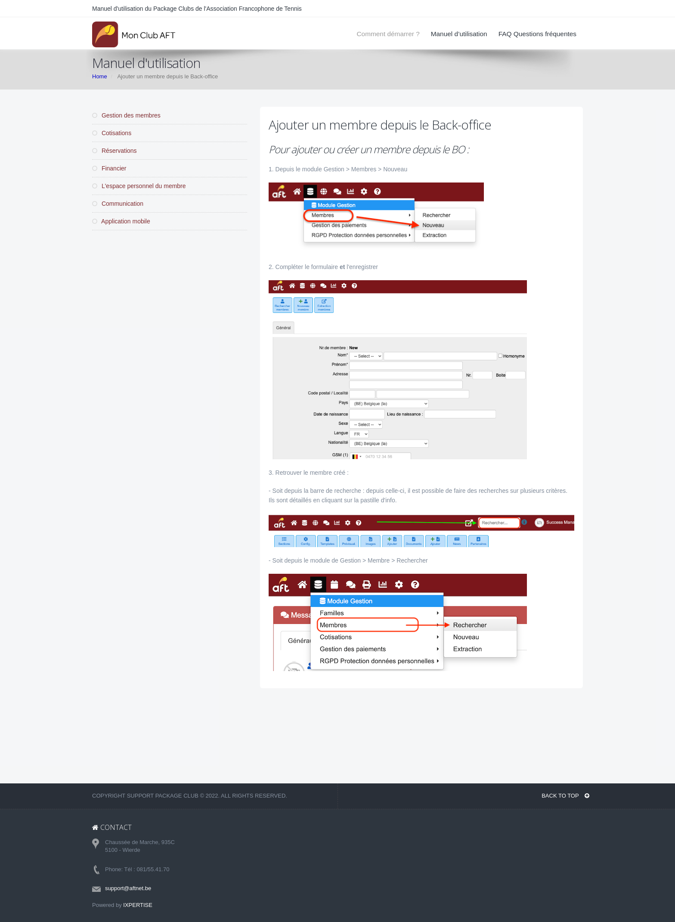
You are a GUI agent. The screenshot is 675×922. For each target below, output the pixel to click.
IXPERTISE (137, 905)
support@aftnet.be (128, 888)
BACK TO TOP (565, 795)
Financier (109, 168)
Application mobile (121, 221)
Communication (117, 203)
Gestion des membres (126, 115)
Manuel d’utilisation (459, 33)
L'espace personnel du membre (139, 186)
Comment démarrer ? (387, 33)
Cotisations (111, 133)
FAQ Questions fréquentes (537, 33)
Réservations (114, 150)
